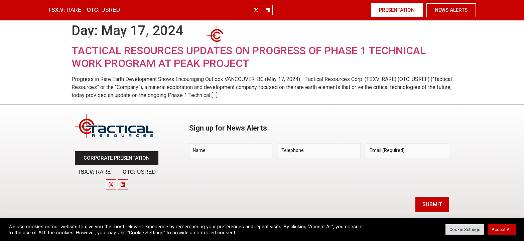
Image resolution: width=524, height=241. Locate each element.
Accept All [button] (502, 229)
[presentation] (240, 176)
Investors (344, 37)
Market (149, 37)
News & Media (390, 38)
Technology (303, 37)
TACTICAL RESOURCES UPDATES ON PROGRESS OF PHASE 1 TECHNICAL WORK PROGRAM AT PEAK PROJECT (249, 57)
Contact (433, 37)
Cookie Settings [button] (464, 229)
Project (181, 37)
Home (85, 37)
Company (116, 37)
